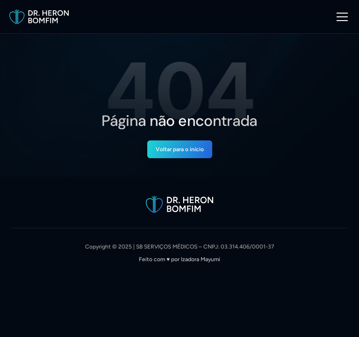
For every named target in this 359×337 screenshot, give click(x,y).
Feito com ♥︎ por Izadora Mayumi (179, 259)
